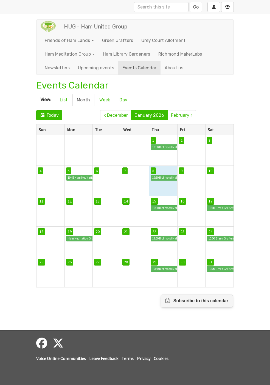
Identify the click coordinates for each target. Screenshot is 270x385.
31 (210, 261)
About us (174, 67)
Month (83, 99)
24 (210, 231)
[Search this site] (161, 7)
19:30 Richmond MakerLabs (169, 147)
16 (182, 201)
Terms (128, 358)
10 (210, 170)
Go (196, 7)
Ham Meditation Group (70, 54)
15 (154, 201)
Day (123, 99)
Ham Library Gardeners (126, 54)
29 (154, 261)
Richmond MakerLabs (180, 54)
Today (49, 115)
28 (126, 261)
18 (41, 231)
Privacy (143, 358)
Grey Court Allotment (163, 40)
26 (70, 261)
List (64, 99)
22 (154, 231)
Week (104, 99)
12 (70, 201)
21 (126, 231)
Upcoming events (96, 67)
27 (98, 261)
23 (182, 231)
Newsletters (57, 67)
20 (98, 231)
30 (182, 261)
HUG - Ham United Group (95, 26)
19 (70, 231)
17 (210, 201)
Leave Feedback (103, 358)
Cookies (161, 358)
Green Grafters (117, 40)
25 (41, 261)
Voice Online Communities (61, 358)
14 (126, 201)
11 (41, 201)
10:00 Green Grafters (221, 208)
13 (98, 201)
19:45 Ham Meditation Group (86, 177)
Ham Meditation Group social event (90, 238)
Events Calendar (139, 67)
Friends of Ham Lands (69, 40)
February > (182, 115)
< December (116, 115)
